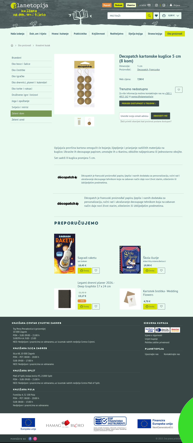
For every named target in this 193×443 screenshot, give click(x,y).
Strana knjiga (155, 33)
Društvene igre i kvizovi (25, 94)
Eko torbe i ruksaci (22, 88)
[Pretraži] (149, 15)
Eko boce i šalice (21, 64)
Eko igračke (18, 76)
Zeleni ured (18, 119)
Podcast (118, 5)
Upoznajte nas (151, 354)
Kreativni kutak (43, 45)
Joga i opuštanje (20, 101)
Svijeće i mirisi (20, 107)
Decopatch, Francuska (148, 69)
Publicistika (80, 33)
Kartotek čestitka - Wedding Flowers (160, 293)
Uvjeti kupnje (151, 338)
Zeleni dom (18, 113)
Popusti (106, 5)
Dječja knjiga (136, 33)
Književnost (98, 33)
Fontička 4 (18, 394)
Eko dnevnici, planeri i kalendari (29, 82)
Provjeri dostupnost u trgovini (139, 103)
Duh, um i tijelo (38, 33)
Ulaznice (131, 5)
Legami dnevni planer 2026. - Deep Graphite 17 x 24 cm (96, 284)
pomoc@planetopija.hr (142, 96)
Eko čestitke (18, 70)
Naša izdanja (17, 33)
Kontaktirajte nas (172, 354)
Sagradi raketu (87, 258)
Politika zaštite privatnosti (157, 342)
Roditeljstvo (116, 33)
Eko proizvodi (175, 33)
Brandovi (16, 57)
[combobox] (127, 15)
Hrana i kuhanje (60, 33)
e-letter (145, 5)
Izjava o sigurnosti (153, 335)
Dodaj (84, 270)
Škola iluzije (151, 258)
